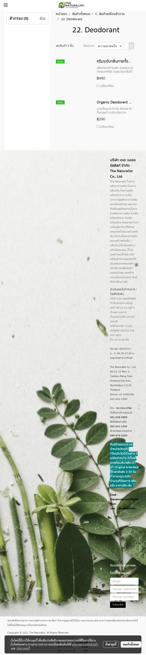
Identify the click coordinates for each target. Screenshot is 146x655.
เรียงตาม (89, 46)
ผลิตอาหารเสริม (128, 200)
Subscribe (117, 605)
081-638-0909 (118, 417)
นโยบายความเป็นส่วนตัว (85, 644)
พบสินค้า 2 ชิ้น (65, 46)
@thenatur (125, 509)
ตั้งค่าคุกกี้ (111, 644)
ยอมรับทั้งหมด (131, 644)
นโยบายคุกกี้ (23, 648)
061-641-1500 (118, 426)
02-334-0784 (124, 408)
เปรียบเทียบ (107, 86)
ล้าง (42, 18)
